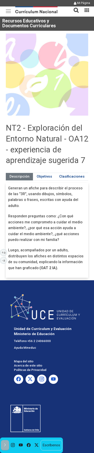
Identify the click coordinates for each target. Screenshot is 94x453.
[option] (13, 445)
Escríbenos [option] (51, 445)
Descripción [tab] (19, 176)
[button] (74, 7)
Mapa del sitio (23, 361)
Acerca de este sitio (28, 365)
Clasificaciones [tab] (71, 176)
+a (4, 252)
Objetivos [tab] (44, 176)
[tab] (74, 7)
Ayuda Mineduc (25, 347)
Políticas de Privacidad (30, 370)
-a (4, 260)
